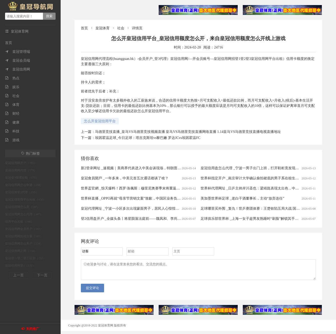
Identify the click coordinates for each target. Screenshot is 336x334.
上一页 (18, 275)
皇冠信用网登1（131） (20, 265)
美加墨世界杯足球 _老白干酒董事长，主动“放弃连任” (242, 198)
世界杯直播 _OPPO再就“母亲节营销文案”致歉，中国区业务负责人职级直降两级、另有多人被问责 (157, 198)
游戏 (12, 140)
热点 (12, 78)
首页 (8, 43)
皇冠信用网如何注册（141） (24, 236)
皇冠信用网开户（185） (21, 163)
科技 (12, 131)
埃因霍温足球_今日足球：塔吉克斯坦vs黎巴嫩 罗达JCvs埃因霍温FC (147, 138)
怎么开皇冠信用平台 (100, 121)
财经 (12, 113)
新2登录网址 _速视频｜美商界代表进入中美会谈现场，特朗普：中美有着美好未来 (145, 168)
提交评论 (92, 291)
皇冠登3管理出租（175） (21, 177)
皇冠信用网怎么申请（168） (24, 185)
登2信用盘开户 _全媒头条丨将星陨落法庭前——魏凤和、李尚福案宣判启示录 (141, 219)
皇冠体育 (102, 28)
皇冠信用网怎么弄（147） (22, 207)
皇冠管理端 (17, 52)
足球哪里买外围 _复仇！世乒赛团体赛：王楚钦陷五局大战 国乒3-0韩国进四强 (261, 208)
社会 (12, 96)
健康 (12, 122)
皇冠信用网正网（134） (21, 251)
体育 (12, 105)
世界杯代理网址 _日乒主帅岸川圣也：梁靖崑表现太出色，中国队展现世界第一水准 (266, 188)
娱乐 (12, 87)
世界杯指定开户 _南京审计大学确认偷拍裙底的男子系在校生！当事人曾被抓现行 (264, 178)
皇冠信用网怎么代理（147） (24, 214)
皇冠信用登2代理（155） (21, 192)
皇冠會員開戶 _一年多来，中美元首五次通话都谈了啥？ (125, 178)
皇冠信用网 (17, 69)
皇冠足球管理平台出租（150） (25, 199)
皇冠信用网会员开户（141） (24, 229)
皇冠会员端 (17, 60)
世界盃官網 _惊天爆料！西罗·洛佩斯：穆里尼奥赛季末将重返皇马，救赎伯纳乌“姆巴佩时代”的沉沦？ (160, 188)
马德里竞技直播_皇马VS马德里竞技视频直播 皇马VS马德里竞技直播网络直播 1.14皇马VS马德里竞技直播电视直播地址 (188, 132)
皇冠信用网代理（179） (21, 170)
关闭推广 (32, 329)
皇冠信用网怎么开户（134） (24, 243)
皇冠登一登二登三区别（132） (25, 258)
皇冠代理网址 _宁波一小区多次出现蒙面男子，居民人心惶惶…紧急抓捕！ (139, 208)
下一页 (42, 275)
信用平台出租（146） (19, 221)
